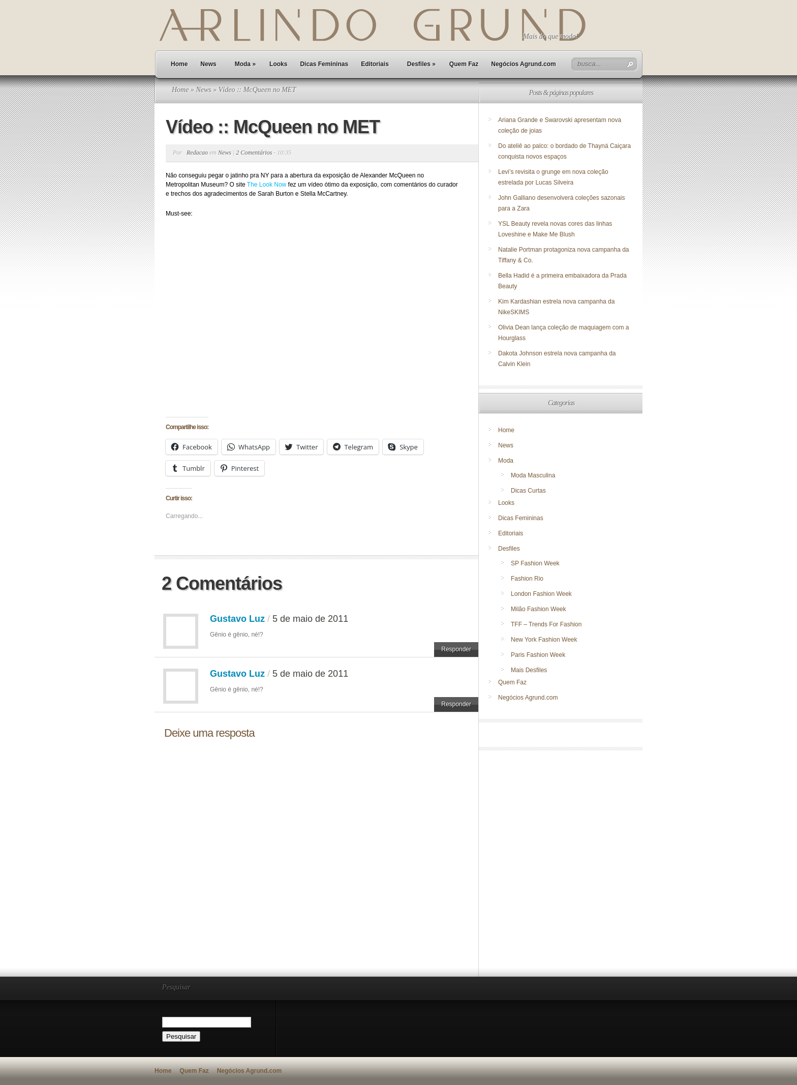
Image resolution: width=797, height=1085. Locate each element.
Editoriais (375, 64)
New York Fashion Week (544, 639)
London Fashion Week (541, 593)
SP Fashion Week (535, 563)
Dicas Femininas (324, 64)
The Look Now (267, 184)
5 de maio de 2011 (310, 619)
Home (179, 64)
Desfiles (421, 64)
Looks (278, 64)
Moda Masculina (533, 475)
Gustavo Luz (237, 619)
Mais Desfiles (529, 670)
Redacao (197, 152)
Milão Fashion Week (538, 609)
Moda (245, 64)
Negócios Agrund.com (523, 64)
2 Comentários (254, 152)
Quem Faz (463, 64)
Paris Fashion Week (538, 654)
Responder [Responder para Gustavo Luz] (456, 649)
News (208, 64)
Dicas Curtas (528, 490)
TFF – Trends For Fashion (546, 624)
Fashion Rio (527, 578)
